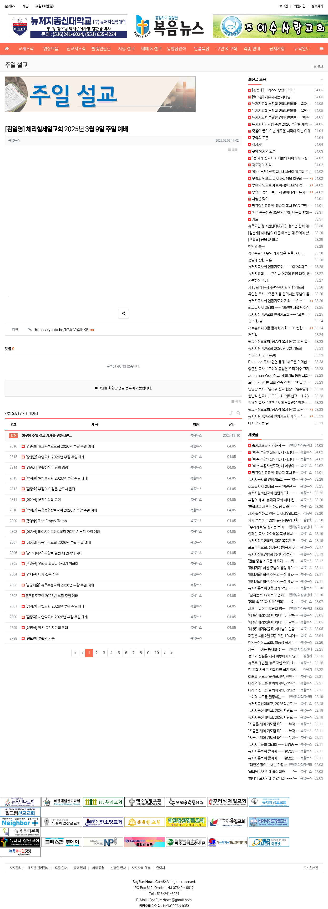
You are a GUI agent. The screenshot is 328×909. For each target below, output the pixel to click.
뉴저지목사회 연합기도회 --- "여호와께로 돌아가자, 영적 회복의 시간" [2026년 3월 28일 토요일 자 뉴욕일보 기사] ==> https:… (273, 480)
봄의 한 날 (255, 321)
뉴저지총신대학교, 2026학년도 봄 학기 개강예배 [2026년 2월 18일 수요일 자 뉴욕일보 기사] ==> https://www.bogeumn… (273, 704)
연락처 (160, 868)
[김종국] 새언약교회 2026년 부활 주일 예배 (55, 617)
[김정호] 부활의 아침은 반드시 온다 (48, 489)
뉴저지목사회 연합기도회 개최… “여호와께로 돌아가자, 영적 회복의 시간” (278, 301)
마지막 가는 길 (258, 423)
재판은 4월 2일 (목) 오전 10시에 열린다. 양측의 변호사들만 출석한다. (273, 636)
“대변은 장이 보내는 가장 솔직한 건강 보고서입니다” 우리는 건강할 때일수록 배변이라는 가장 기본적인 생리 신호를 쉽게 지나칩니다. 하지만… (267, 765)
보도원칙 (15, 868)
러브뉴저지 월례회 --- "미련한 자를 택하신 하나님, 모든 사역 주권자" (280, 308)
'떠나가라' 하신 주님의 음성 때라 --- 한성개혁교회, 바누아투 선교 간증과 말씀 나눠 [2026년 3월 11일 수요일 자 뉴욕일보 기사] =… (273, 568)
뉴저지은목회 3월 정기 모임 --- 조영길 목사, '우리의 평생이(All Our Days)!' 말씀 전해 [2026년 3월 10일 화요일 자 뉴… (273, 588)
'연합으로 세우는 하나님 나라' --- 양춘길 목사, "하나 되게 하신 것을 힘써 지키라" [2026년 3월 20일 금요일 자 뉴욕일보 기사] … (273, 507)
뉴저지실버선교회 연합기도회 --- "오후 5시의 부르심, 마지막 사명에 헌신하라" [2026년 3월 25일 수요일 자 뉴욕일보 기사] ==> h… (273, 493)
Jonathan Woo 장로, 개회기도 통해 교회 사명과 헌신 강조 (280, 376)
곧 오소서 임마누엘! (262, 355)
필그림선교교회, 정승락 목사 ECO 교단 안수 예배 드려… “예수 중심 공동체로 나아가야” (278, 410)
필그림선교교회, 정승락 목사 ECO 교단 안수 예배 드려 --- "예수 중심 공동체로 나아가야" (280, 206)
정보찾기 (317, 6)
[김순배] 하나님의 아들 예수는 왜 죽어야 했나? (280, 233)
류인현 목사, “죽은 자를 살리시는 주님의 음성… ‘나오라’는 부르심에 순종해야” (280, 294)
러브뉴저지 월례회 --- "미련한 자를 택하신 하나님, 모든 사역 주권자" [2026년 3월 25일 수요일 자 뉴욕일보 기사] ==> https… (273, 486)
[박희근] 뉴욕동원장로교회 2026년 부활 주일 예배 (59, 510)
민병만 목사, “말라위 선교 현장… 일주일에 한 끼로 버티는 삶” (280, 389)
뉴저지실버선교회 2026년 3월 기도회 (275, 348)
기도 (253, 219)
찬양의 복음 (256, 247)
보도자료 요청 (141, 868)
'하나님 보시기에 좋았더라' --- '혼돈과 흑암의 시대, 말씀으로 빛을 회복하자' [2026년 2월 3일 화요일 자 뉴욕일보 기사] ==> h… (273, 772)
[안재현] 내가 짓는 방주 (40, 574)
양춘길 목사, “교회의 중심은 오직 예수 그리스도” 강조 (280, 369)
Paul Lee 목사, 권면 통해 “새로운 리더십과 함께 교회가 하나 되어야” (280, 362)
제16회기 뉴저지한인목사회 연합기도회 (276, 287)
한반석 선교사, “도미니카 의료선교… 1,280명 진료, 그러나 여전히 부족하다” (280, 396)
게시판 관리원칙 (38, 868)
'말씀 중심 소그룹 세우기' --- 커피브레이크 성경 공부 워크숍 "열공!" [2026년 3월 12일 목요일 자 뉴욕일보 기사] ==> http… (273, 561)
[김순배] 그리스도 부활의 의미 (271, 90)
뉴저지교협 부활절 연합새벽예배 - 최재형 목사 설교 (280, 104)
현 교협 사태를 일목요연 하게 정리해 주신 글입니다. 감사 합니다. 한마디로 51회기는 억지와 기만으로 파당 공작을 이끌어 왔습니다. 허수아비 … (275, 670)
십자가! (255, 145)
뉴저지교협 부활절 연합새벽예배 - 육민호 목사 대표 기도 (280, 111)
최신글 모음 (257, 79)
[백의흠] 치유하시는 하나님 (269, 97)
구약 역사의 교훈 (262, 151)
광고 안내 (79, 868)
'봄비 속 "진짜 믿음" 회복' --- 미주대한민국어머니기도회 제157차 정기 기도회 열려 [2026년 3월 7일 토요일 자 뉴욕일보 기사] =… (273, 602)
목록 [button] (233, 150)
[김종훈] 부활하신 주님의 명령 (45, 468)
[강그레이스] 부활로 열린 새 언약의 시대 (52, 553)
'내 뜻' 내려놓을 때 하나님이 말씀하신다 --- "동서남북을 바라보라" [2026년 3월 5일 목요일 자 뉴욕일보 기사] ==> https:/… (273, 615)
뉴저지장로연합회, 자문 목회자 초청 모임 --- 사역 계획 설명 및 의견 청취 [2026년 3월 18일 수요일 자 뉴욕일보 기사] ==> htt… (273, 541)
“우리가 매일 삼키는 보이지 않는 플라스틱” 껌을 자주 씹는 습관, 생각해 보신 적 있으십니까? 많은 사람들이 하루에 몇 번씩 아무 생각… (267, 527)
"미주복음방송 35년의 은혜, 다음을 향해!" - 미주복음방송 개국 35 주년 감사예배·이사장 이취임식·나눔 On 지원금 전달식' (280, 213)
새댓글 (253, 435)
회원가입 (299, 6)
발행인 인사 (118, 868)
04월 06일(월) (44, 6)
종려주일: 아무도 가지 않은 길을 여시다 (276, 253)
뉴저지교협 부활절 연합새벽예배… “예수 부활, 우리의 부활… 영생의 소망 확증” (280, 117)
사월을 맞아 (258, 199)
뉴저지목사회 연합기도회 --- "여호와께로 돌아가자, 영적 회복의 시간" (280, 267)
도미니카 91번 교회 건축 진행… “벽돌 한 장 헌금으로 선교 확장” (280, 382)
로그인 (283, 6)
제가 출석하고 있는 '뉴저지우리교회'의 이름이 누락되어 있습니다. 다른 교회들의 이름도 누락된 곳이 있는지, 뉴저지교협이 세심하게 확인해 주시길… (275, 514)
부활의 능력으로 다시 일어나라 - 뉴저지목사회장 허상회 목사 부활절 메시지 (278, 192)
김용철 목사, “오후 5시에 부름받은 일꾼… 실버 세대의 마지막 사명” (280, 403)
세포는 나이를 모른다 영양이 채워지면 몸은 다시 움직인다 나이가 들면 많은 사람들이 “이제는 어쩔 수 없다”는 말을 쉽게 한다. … (267, 609)
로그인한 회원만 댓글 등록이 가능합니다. (123, 388)
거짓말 (252, 335)
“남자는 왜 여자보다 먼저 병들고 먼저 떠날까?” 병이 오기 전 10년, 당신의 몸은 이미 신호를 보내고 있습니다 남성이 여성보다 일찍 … (267, 595)
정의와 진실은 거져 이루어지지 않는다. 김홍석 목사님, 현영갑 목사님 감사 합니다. (275, 656)
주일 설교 (317, 66)
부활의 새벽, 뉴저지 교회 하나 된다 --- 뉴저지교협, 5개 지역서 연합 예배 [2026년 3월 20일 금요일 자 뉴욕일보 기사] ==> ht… (273, 500)
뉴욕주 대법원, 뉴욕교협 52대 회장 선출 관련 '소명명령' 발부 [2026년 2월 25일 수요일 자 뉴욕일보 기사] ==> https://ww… (273, 663)
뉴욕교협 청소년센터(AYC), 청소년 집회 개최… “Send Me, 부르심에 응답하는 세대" (280, 226)
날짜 (231, 424)
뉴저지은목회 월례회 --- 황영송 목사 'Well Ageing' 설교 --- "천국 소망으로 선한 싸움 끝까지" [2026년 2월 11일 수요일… (273, 745)
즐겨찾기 (10, 6)
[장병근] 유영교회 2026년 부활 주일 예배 (53, 457)
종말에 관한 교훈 (260, 260)
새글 (25, 6)
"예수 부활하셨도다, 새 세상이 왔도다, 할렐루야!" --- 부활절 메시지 (280, 172)
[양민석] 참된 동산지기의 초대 (45, 628)
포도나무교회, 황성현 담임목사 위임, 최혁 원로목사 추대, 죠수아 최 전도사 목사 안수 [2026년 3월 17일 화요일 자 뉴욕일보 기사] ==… (273, 547)
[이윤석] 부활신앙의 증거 (41, 500)
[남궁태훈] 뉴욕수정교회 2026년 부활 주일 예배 (58, 585)
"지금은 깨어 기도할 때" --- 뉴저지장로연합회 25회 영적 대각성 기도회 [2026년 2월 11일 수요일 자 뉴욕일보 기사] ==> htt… (273, 724)
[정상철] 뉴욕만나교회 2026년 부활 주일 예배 (56, 542)
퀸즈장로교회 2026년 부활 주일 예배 (50, 596)
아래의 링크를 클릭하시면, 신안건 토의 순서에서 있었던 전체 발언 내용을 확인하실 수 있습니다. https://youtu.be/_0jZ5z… (273, 677)
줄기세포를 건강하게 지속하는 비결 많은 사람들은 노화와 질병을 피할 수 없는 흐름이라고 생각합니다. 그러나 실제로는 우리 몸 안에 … (267, 446)
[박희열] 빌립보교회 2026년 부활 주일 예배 (55, 478)
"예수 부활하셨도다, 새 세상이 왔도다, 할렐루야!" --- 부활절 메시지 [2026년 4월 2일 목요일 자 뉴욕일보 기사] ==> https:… (273, 452)
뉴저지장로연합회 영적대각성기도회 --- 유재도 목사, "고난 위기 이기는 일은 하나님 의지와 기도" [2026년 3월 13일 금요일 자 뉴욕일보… (273, 554)
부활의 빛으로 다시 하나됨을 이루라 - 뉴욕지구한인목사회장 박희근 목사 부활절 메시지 (278, 179)
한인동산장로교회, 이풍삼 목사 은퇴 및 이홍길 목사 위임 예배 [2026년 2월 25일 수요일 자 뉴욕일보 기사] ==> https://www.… (273, 643)
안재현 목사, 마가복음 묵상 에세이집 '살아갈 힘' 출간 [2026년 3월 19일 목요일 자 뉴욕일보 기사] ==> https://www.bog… (273, 534)
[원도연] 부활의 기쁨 (38, 639)
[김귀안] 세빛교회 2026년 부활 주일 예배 (53, 606)
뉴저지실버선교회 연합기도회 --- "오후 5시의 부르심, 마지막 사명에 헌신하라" (280, 315)
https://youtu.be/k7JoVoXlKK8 (64, 330)
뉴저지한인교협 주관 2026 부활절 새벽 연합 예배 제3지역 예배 (280, 124)
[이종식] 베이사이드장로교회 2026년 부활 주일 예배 (61, 532)
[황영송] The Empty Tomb (44, 521)
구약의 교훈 (258, 138)
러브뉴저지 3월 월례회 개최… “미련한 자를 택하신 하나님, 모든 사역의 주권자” (278, 328)
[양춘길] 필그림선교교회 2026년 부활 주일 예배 (58, 446)
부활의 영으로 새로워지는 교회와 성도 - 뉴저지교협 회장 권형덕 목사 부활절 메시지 (278, 185)
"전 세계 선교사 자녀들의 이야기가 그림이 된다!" (280, 158)
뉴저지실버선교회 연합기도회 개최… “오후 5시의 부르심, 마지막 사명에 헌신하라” (278, 416)
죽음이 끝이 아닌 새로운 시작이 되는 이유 (279, 131)
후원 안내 (61, 868)
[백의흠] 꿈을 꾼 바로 (263, 240)
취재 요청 (98, 868)
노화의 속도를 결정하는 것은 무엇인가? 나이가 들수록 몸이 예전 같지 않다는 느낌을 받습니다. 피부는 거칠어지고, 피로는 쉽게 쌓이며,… (267, 697)
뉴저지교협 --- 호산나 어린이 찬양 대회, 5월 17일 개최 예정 (280, 274)
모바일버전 (311, 868)
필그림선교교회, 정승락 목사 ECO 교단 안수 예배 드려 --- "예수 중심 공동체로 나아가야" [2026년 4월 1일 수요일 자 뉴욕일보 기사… (273, 473)
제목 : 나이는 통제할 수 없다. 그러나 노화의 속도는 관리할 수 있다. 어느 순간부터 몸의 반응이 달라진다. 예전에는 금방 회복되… (267, 649)
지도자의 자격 (260, 165)
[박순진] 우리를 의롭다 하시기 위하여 (50, 564)
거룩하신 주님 (258, 280)
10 (157, 653)
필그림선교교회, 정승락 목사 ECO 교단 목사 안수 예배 (280, 342)
